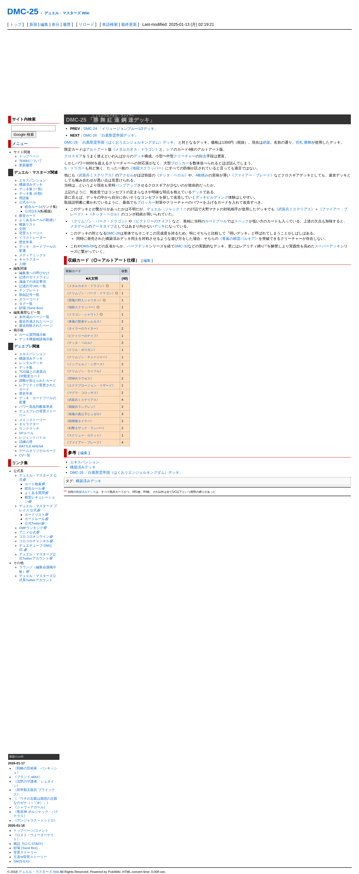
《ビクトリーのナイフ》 (152, 221)
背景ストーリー (31, 233)
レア (170, 149)
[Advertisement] (179, 72)
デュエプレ (23, 346)
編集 (44, 24)
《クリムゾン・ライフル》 (84, 371)
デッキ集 (26, 367)
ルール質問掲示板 (32, 334)
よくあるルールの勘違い (37, 220)
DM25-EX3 (21, 861)
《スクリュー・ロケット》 (84, 435)
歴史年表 (26, 242)
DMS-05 (88, 246)
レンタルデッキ (31, 363)
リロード (86, 24)
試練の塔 (26, 441)
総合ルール (33, 206)
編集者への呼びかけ (34, 273)
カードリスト (35, 514)
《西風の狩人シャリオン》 (84, 300)
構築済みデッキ (31, 184)
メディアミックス (32, 255)
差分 (55, 24)
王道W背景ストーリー (30, 857)
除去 (202, 156)
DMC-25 (23, 11)
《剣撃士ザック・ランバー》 (86, 428)
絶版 (266, 142)
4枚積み (201, 175)
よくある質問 (35, 493)
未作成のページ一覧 (34, 317)
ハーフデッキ (138, 246)
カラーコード (29, 299)
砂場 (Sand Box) (31, 308)
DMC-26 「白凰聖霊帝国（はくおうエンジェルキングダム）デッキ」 (120, 142)
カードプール (216, 221)
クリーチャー (184, 156)
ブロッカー (180, 163)
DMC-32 (181, 246)
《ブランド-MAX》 (27, 777)
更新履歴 (26, 165)
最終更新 (129, 24)
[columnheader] (92, 271)
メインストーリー (32, 420)
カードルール (35, 519)
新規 (33, 24)
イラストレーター (32, 237)
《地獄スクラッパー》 (147, 168)
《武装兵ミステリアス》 (95, 175)
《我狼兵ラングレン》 (81, 406)
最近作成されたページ (36, 321)
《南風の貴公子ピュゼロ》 (84, 414)
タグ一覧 (26, 303)
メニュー (20, 144)
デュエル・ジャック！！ (167, 209)
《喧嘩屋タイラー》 (79, 421)
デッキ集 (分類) (30, 193)
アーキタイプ (103, 226)
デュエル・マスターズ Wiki (66, 13)
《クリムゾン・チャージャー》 (87, 357)
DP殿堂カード (29, 376)
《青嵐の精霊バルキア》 (238, 238)
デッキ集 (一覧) (30, 189)
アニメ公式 (27, 532)
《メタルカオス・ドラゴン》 (135, 149)
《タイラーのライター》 (83, 328)
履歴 (67, 24)
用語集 (24, 198)
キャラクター (29, 259)
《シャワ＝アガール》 (30, 807)
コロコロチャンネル (34, 541)
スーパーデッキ (327, 246)
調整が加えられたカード (37, 380)
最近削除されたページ (36, 325)
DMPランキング (31, 528)
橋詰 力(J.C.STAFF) (28, 843)
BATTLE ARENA (31, 446)
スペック (241, 221)
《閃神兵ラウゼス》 (79, 378)
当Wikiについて (30, 160)
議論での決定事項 (32, 281)
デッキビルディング (211, 197)
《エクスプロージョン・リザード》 (90, 385)
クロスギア (73, 156)
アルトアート (97, 149)
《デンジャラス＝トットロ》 (35, 820)
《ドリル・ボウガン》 (81, 349)
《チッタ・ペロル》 (171, 175)
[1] (265, 245)
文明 (22, 229)
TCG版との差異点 (32, 371)
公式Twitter (33, 523)
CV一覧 (24, 455)
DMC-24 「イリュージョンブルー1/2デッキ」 (121, 129)
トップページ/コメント (30, 830)
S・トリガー (74, 168)
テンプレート (29, 290)
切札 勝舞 (303, 142)
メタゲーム (79, 226)
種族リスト (27, 224)
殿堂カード (27, 215)
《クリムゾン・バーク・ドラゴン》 (99, 221)
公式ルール (27, 202)
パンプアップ (126, 185)
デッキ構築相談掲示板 (36, 339)
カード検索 (33, 484)
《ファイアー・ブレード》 (252, 175)
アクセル (126, 175)
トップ (16, 24)
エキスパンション (32, 180)
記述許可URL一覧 (32, 286)
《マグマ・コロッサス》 (83, 392)
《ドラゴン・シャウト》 (83, 314)
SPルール (26, 433)
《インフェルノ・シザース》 (86, 364)
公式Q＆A (32, 211)
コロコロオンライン (34, 536)
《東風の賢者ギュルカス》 (84, 321)
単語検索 (110, 24)
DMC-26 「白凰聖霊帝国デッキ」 (110, 135)
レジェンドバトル (32, 437)
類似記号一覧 (29, 294)
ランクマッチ (29, 428)
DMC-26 (113, 233)
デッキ (139, 156)
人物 (22, 264)
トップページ (29, 156)
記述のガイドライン (34, 277)
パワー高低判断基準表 (36, 406)
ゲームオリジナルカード (37, 450)
